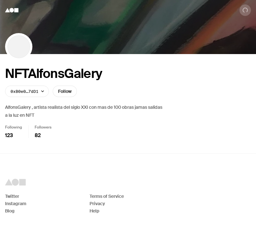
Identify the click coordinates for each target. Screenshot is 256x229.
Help (94, 211)
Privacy (97, 203)
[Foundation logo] (11, 10)
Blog (10, 211)
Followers (43, 127)
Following (13, 127)
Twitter (12, 196)
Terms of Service (107, 196)
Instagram (15, 203)
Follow (64, 91)
